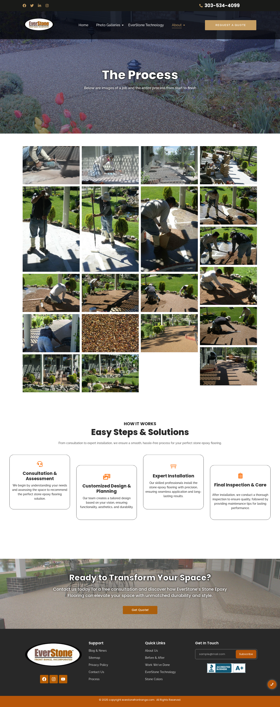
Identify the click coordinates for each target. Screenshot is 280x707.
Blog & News (98, 650)
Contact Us (96, 672)
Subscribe (246, 654)
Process (94, 679)
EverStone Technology (146, 25)
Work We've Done (157, 665)
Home (83, 25)
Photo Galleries (109, 25)
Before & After (155, 657)
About (177, 25)
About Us (151, 650)
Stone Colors (154, 679)
